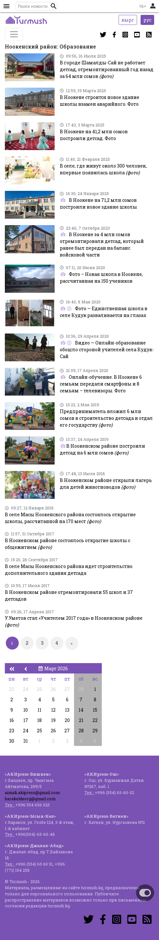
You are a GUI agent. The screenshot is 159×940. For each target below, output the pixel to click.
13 (67, 710)
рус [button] (147, 20)
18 (39, 720)
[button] (54, 6)
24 (25, 689)
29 (95, 730)
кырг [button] (128, 20)
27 (67, 689)
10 (25, 710)
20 (67, 720)
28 (81, 689)
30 (11, 741)
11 (39, 710)
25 (39, 689)
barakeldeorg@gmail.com (30, 798)
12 (53, 710)
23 (11, 689)
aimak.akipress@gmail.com (32, 792)
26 (53, 689)
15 (95, 710)
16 (11, 720)
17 (25, 720)
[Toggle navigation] (14, 34)
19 (53, 720)
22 (95, 720)
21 (81, 720)
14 (81, 710)
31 (25, 741)
